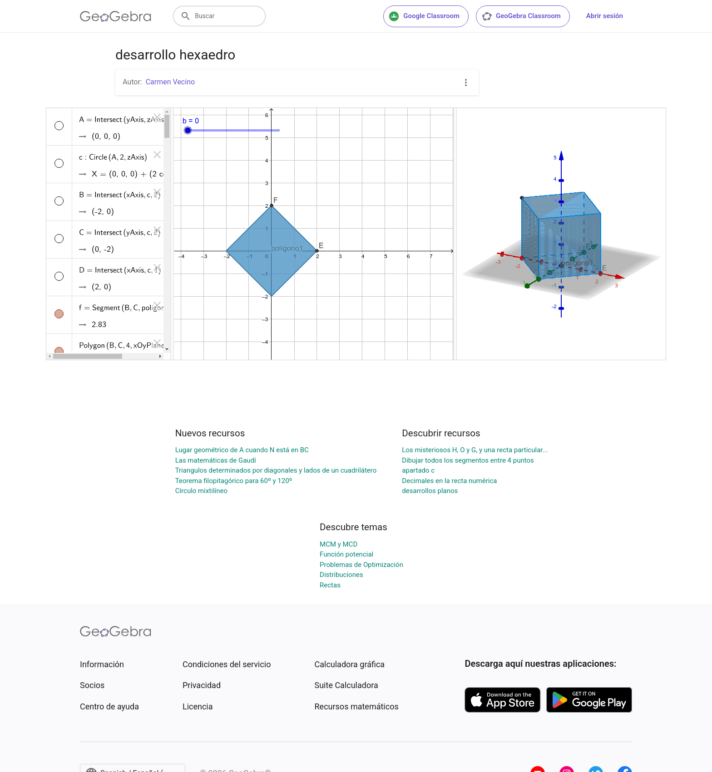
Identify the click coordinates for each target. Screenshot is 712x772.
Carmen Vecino (170, 82)
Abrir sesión (604, 16)
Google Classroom (424, 16)
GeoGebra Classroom (521, 16)
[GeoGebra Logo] (115, 16)
